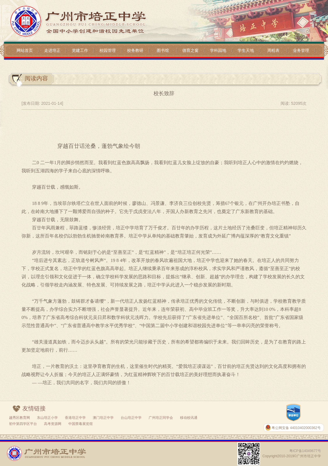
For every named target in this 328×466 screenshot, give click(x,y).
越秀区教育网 (19, 418)
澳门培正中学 (103, 418)
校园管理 (107, 50)
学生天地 (246, 50)
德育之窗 (190, 50)
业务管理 (301, 50)
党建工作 (80, 50)
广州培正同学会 (161, 418)
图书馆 (163, 50)
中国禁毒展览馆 (80, 424)
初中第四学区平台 (23, 424)
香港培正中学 (75, 418)
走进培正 (52, 50)
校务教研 (135, 50)
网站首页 (25, 50)
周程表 (273, 50)
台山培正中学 (131, 418)
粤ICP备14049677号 (305, 451)
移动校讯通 (188, 418)
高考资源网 (52, 424)
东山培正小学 (47, 418)
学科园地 (218, 50)
